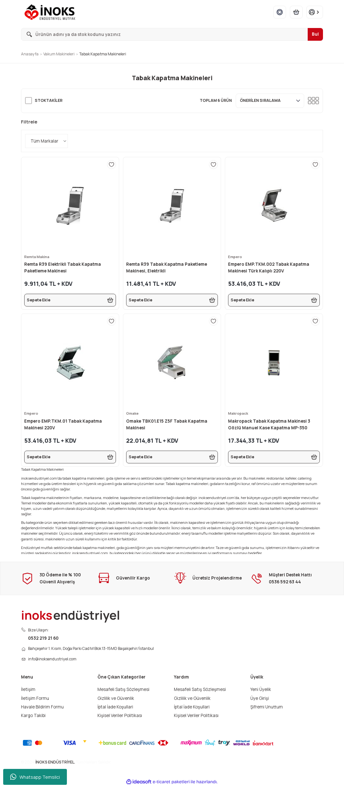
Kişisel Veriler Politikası (119, 717)
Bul (315, 34)
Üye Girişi (259, 700)
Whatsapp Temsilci (35, 776)
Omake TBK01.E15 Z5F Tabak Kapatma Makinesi (166, 424)
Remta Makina (37, 256)
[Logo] (51, 12)
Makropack (239, 413)
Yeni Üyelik (260, 691)
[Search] (172, 34)
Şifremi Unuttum (266, 708)
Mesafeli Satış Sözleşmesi (123, 691)
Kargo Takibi (33, 717)
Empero (235, 256)
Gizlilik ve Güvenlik (115, 700)
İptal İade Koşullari (115, 708)
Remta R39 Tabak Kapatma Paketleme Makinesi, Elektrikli (166, 267)
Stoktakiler (48, 100)
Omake (133, 413)
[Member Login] (314, 12)
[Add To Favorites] (111, 164)
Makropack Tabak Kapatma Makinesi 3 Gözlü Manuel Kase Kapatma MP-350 (269, 424)
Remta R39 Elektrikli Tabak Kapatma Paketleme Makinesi (62, 267)
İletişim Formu (35, 700)
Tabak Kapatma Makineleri (102, 54)
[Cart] (296, 12)
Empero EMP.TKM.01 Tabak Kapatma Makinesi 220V (63, 424)
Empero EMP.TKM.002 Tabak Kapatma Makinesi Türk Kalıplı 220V (268, 267)
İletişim (28, 691)
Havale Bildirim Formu (42, 708)
